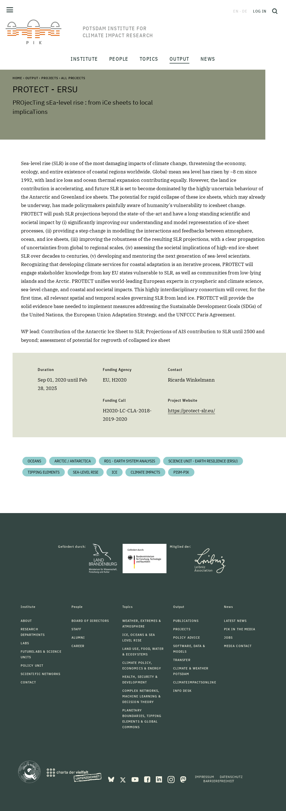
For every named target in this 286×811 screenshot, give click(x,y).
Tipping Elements (43, 472)
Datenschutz (231, 777)
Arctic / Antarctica (72, 461)
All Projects (73, 78)
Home (17, 78)
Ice (114, 472)
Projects (49, 78)
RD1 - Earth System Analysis (129, 461)
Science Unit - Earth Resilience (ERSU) (203, 461)
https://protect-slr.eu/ (191, 411)
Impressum (204, 777)
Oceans (34, 461)
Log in (259, 11)
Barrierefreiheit (218, 781)
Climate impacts (145, 472)
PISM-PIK (181, 472)
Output (31, 78)
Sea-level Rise (85, 472)
